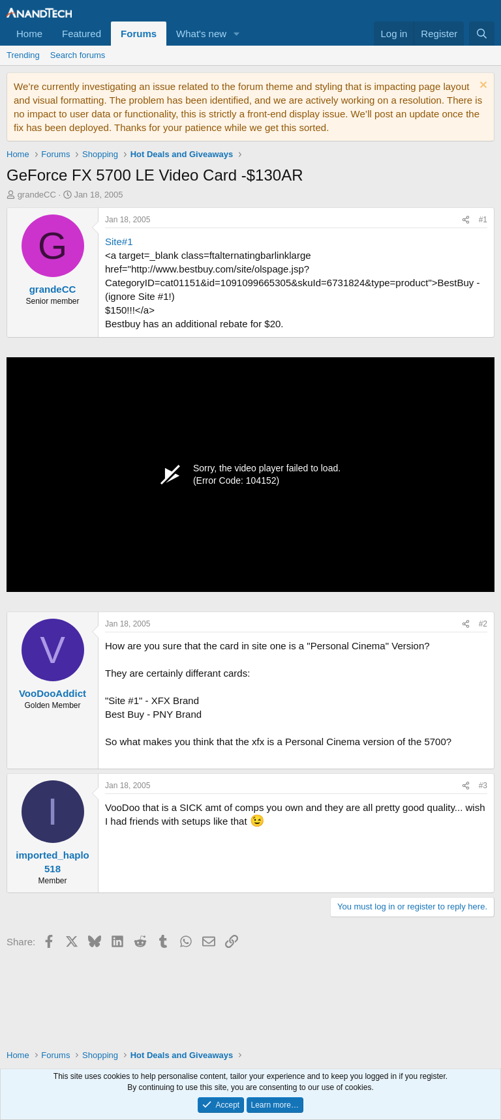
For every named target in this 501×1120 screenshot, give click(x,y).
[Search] (481, 34)
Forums (139, 33)
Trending (23, 55)
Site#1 (119, 241)
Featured (81, 33)
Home (29, 33)
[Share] (465, 220)
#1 (483, 219)
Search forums (78, 55)
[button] (237, 34)
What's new (201, 33)
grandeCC (37, 194)
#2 (483, 623)
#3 (483, 785)
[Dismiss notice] (481, 86)
